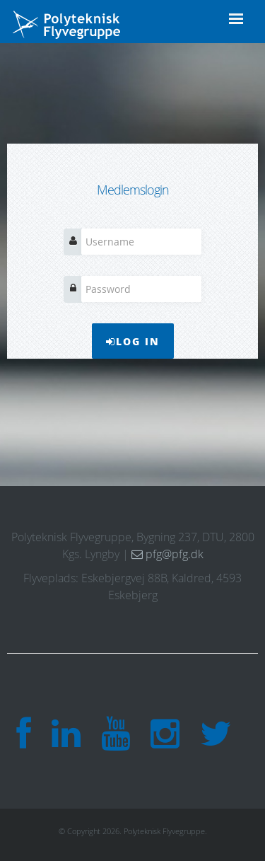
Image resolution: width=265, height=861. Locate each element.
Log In (133, 341)
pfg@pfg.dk (167, 554)
